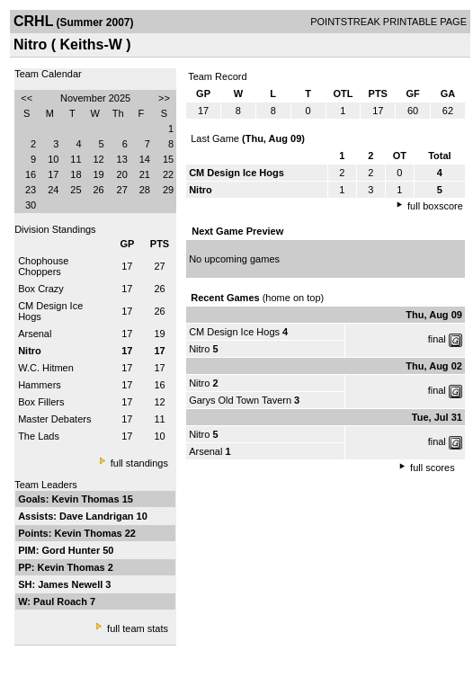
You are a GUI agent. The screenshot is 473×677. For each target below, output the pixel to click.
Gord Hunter (72, 550)
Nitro (199, 348)
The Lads (38, 436)
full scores (432, 467)
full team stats (137, 628)
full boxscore (435, 205)
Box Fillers (41, 401)
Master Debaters (54, 419)
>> (164, 98)
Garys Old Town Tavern (240, 400)
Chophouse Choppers (43, 266)
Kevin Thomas (86, 499)
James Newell (71, 584)
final (437, 339)
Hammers (39, 384)
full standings (139, 463)
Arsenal (34, 333)
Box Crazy (41, 288)
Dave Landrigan (98, 516)
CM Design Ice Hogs (234, 331)
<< (26, 98)
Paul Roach (61, 601)
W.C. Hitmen (46, 367)
